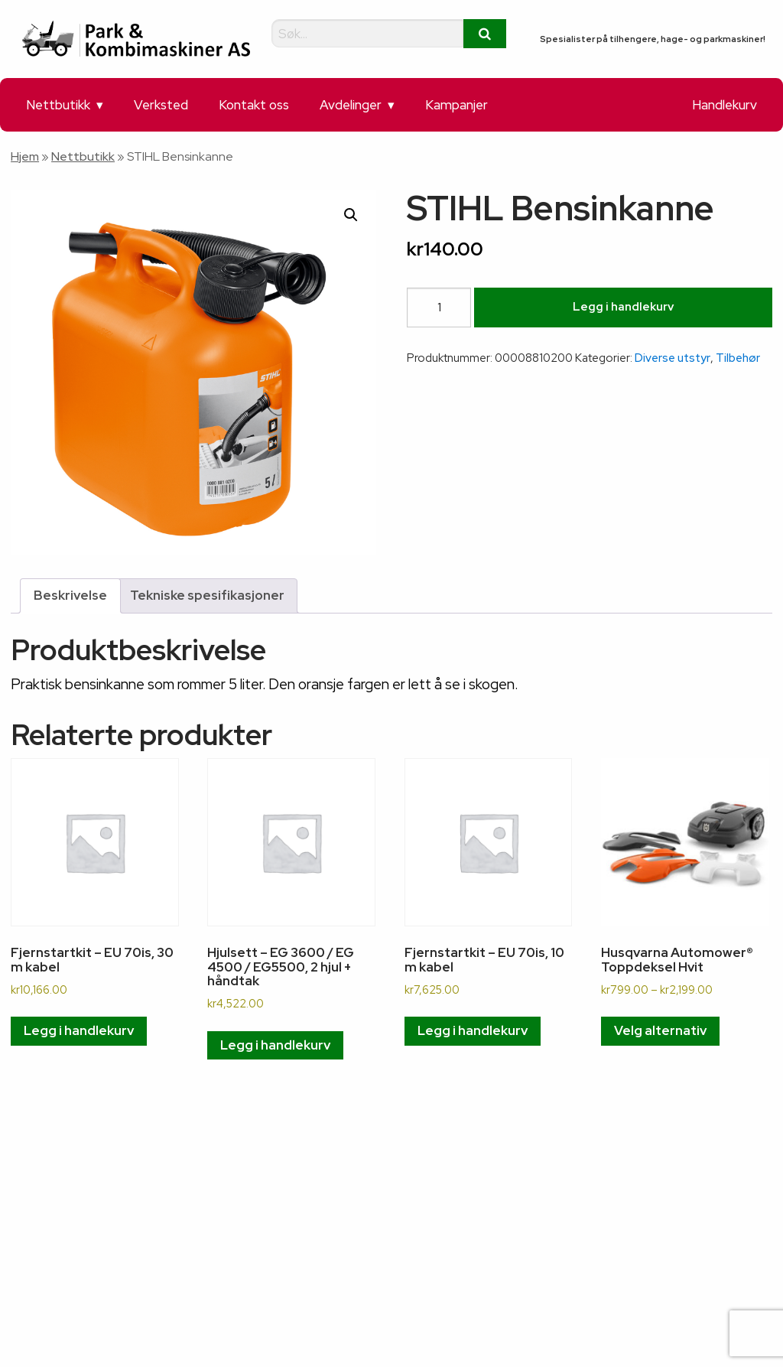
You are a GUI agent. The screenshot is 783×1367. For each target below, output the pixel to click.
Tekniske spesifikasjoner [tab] (207, 595)
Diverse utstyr (672, 358)
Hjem (25, 156)
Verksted (161, 104)
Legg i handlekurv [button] (79, 1030)
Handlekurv (724, 104)
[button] (351, 215)
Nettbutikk (58, 104)
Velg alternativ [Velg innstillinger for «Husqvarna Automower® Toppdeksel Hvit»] (660, 1030)
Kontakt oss (254, 104)
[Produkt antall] (439, 307)
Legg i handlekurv (623, 306)
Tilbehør (738, 358)
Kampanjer (456, 104)
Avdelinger (351, 104)
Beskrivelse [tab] (70, 595)
